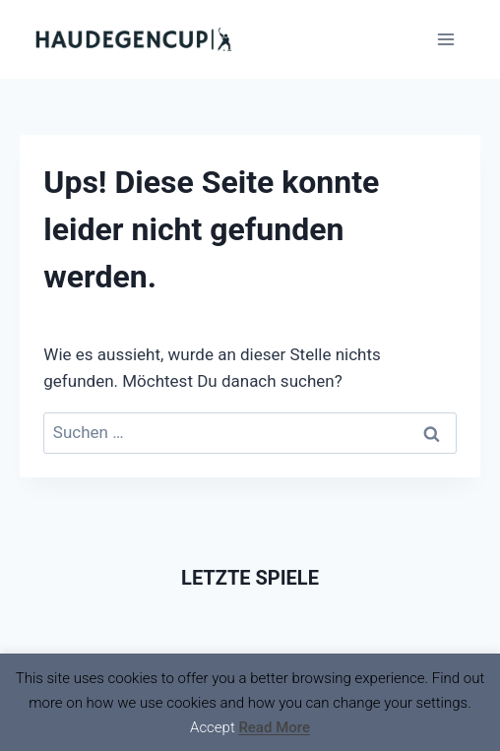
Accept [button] (212, 727)
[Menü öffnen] (446, 39)
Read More (274, 727)
